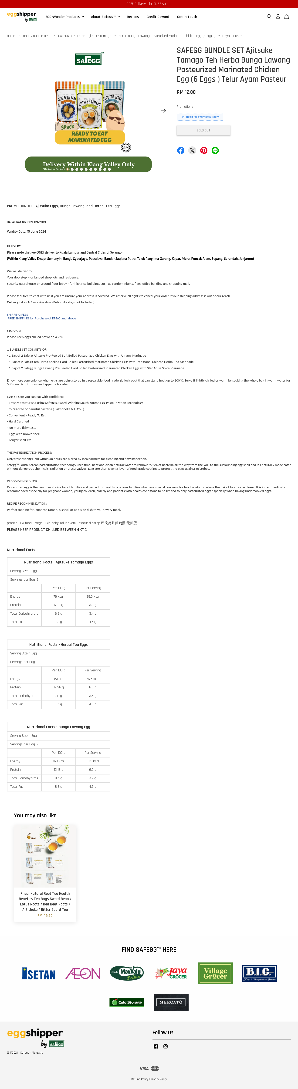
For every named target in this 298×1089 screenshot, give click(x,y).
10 (109, 169)
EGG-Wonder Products (64, 16)
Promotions (185, 106)
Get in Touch (187, 16)
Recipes (133, 16)
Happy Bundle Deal (36, 36)
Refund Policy (139, 1079)
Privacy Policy (158, 1079)
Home (11, 36)
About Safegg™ (105, 16)
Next (163, 111)
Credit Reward (158, 16)
